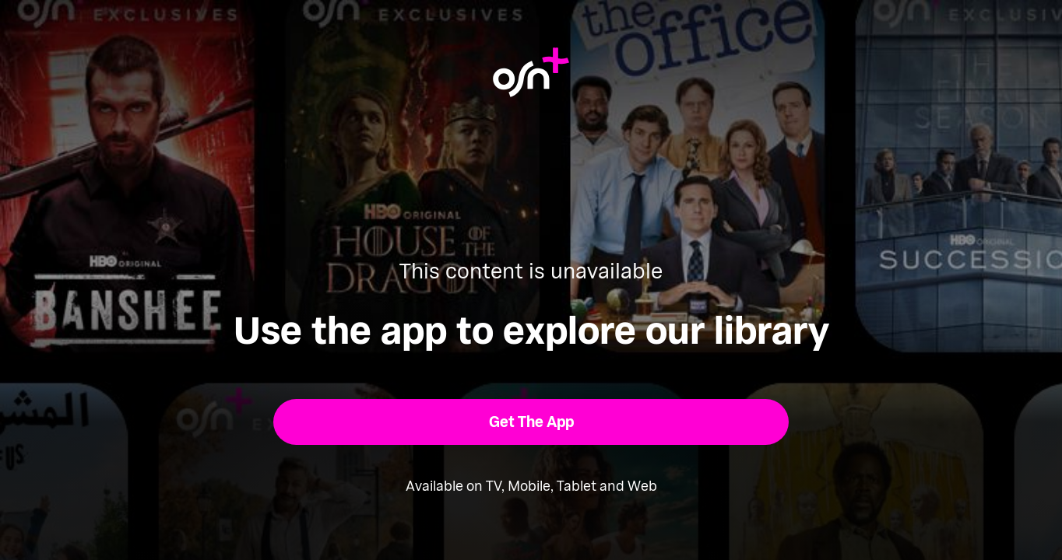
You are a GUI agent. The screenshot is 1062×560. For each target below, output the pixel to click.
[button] (531, 422)
